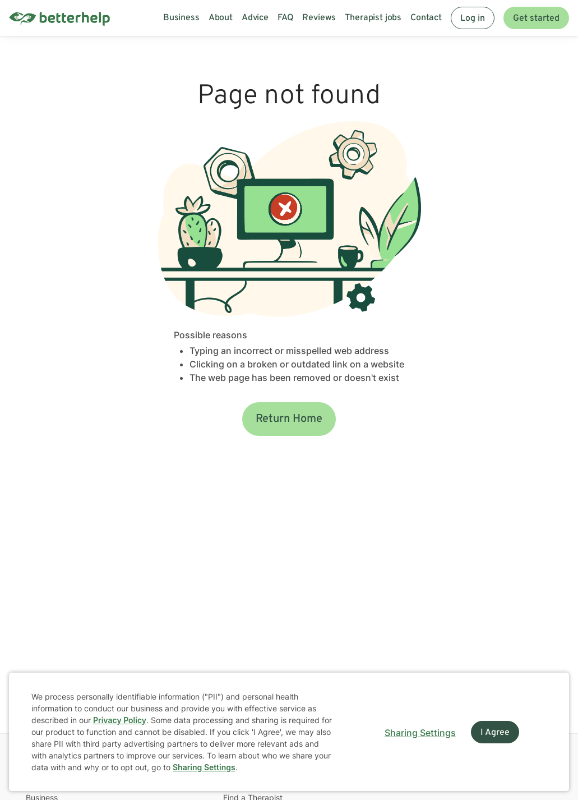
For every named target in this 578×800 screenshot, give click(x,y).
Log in (472, 18)
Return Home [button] (289, 419)
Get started (536, 18)
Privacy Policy (119, 720)
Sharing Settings (204, 767)
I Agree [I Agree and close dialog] (495, 732)
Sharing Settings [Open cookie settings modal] (420, 732)
